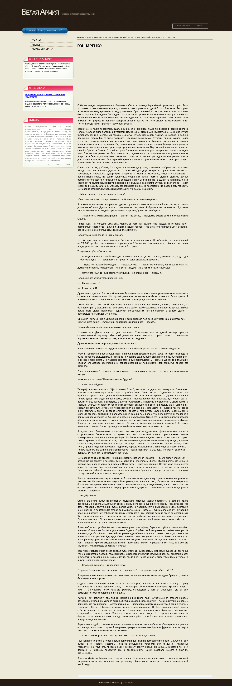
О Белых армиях (84, 37)
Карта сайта (127, 682)
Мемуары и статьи (101, 37)
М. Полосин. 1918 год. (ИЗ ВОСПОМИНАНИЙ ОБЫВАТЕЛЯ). (137, 37)
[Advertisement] (133, 76)
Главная (36, 40)
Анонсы (36, 44)
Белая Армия (39, 11)
